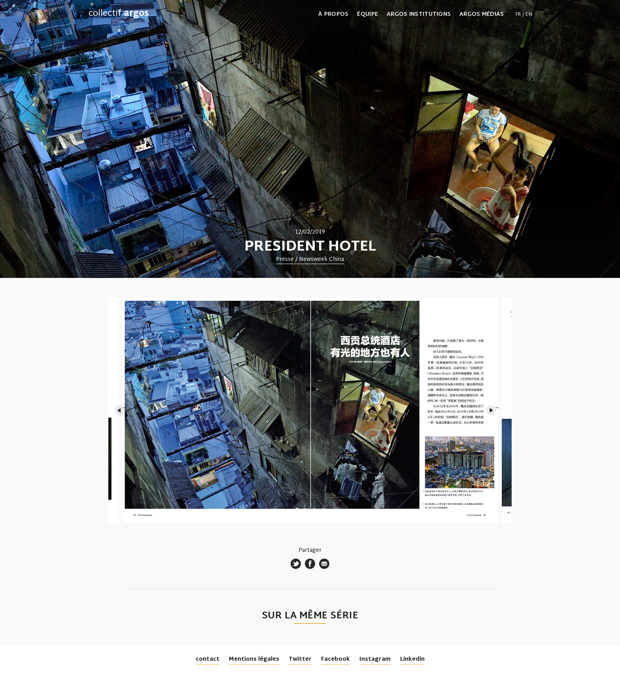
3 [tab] (314, 510)
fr (518, 14)
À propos (333, 14)
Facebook (335, 659)
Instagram (375, 659)
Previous (119, 410)
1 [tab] (297, 510)
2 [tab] (306, 510)
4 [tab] (323, 510)
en (528, 14)
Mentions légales (254, 659)
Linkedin (412, 659)
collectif (119, 14)
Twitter (300, 659)
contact (207, 659)
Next (491, 410)
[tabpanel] (310, 139)
